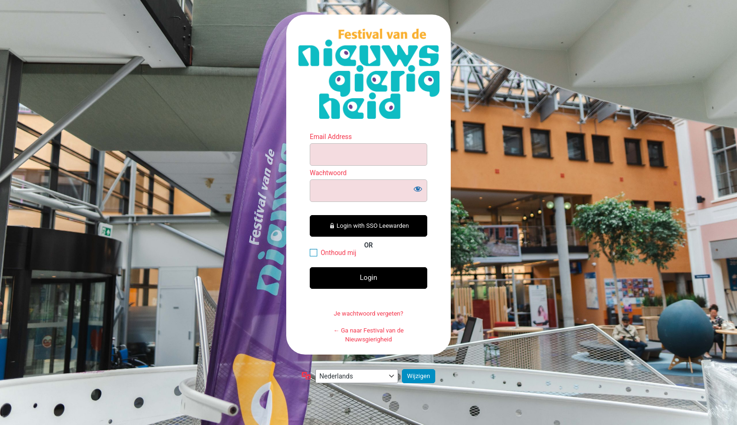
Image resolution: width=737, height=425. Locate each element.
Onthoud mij (338, 252)
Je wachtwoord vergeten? (368, 313)
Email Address (331, 136)
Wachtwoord (328, 173)
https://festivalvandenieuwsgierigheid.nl (368, 74)
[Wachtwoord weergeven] (417, 188)
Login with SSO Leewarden (368, 225)
